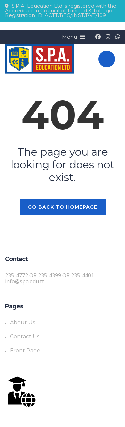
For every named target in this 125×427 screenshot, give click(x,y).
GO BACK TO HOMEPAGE (62, 207)
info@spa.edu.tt (24, 281)
